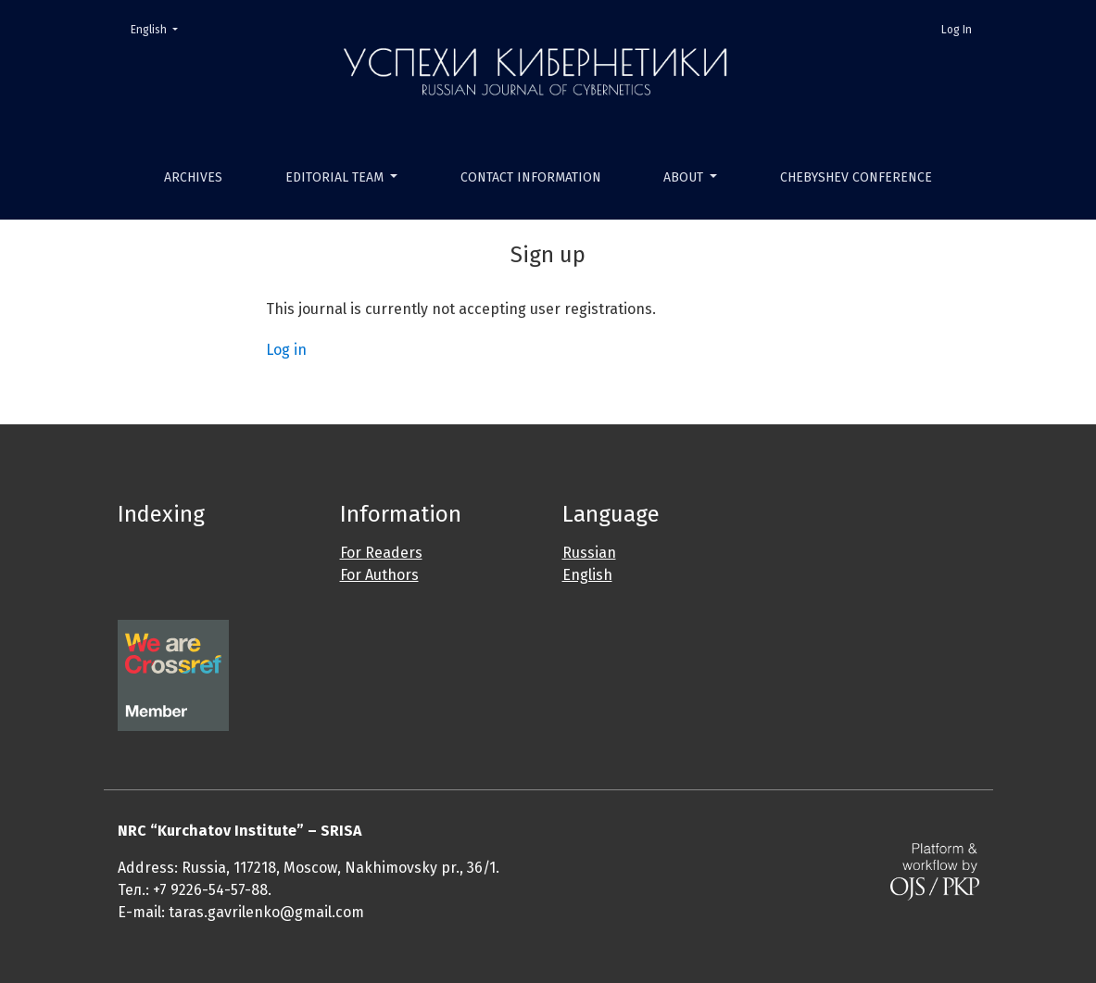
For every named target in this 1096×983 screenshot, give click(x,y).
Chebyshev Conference (856, 177)
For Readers (381, 552)
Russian (589, 552)
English (160, 28)
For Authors (379, 575)
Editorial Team (336, 177)
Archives (193, 177)
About (685, 177)
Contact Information (530, 177)
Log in (286, 350)
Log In (956, 29)
